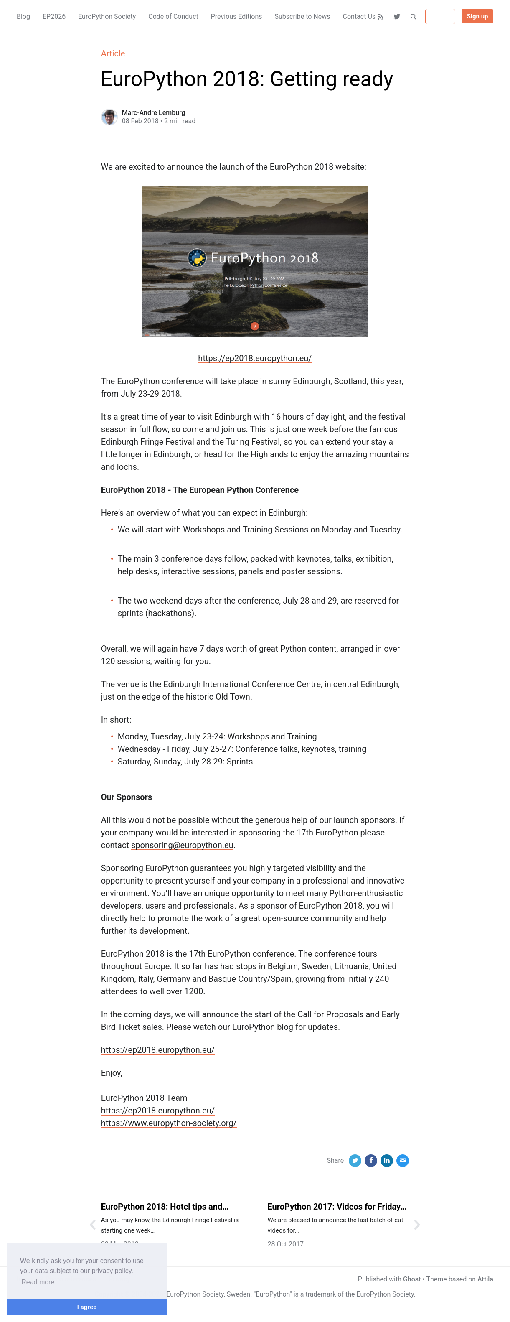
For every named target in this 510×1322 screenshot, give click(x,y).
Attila (485, 1279)
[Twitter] (397, 16)
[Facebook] (371, 1160)
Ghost (412, 1279)
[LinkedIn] (387, 1160)
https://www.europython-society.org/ (169, 1123)
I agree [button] (86, 1307)
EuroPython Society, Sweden (208, 1294)
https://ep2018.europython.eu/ (255, 358)
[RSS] (381, 16)
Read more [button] (37, 1282)
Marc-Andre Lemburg (153, 113)
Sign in (440, 16)
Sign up (477, 16)
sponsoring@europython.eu (182, 845)
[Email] (402, 1160)
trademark (320, 1294)
